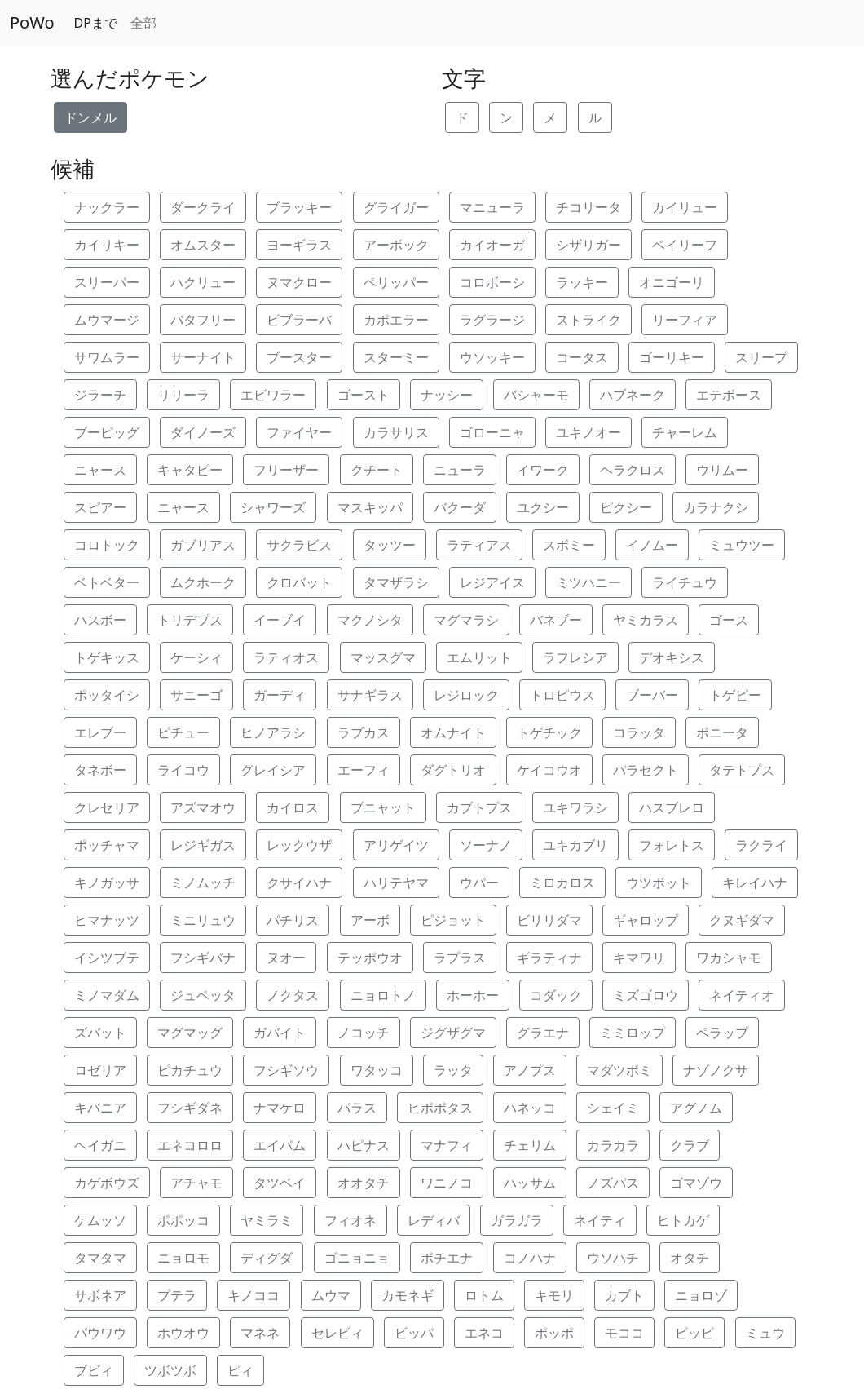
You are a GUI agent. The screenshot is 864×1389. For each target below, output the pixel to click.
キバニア (100, 1108)
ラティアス (479, 545)
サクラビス (299, 545)
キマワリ (639, 958)
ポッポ (554, 1333)
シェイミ (613, 1108)
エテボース (728, 395)
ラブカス (363, 732)
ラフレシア (575, 657)
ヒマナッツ (106, 920)
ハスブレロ (671, 807)
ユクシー (543, 507)
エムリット (479, 657)
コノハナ (530, 1258)
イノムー (652, 545)
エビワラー (273, 395)
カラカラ (613, 1145)
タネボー (100, 770)
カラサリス (396, 432)
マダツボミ (619, 1070)
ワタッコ (376, 1070)
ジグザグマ (453, 1033)
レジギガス (203, 845)
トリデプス (190, 620)
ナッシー (447, 395)
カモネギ (407, 1295)
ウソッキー (492, 357)
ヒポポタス (440, 1108)
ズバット (100, 1033)
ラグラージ (492, 320)
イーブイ (279, 620)
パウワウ (100, 1333)
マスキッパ (370, 507)
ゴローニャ (492, 432)
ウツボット (658, 882)
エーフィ (363, 770)
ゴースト (363, 395)
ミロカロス (562, 882)
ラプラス (460, 958)
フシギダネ (190, 1108)
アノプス (530, 1070)
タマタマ (100, 1258)
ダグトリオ (453, 770)
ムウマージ (106, 320)
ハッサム (530, 1183)
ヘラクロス (632, 470)
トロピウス (562, 695)
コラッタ (639, 732)
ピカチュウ (190, 1070)
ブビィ (93, 1370)
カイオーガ (492, 245)
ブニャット (383, 807)
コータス (582, 357)
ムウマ (330, 1295)
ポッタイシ (106, 695)
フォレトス (671, 845)
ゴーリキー (671, 357)
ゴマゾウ (696, 1183)
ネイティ (600, 1220)
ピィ (240, 1370)
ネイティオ (741, 995)
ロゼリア (100, 1070)
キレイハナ (754, 882)
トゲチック (549, 732)
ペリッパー (396, 282)
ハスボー (100, 620)
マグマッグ (190, 1033)
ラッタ (453, 1070)
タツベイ (279, 1183)
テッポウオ (370, 958)
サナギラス (370, 695)
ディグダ (266, 1258)
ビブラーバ (299, 320)
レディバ (434, 1220)
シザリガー (588, 245)
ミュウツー (741, 545)
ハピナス (363, 1145)
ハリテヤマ (396, 882)
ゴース (728, 620)
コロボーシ (492, 282)
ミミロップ (632, 1033)
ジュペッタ (203, 995)
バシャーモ (536, 395)
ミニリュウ (203, 920)
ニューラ (460, 470)
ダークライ (203, 207)
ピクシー (626, 507)
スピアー (100, 507)
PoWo (32, 22)
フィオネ (350, 1220)
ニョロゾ (701, 1295)
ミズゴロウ (645, 995)
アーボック (396, 245)
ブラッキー (299, 207)
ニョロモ (183, 1258)
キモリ (554, 1295)
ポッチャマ (106, 845)
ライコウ (183, 770)
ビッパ (414, 1333)
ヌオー (286, 958)
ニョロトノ (383, 995)
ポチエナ (447, 1258)
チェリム (530, 1145)
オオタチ (363, 1183)
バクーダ (460, 507)
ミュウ (765, 1333)
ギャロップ (645, 920)
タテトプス (741, 770)
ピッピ (694, 1333)
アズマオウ (203, 807)
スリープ (761, 357)
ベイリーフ (684, 245)
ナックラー (106, 207)
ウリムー (722, 470)
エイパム (279, 1145)
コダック (556, 995)
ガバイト (279, 1033)
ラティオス (286, 657)
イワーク (543, 470)
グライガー (396, 207)
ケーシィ (196, 657)
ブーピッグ (106, 432)
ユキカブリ (575, 845)
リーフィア (684, 320)
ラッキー (582, 282)
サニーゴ (196, 695)
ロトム (484, 1295)
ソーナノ (486, 845)
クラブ (689, 1145)
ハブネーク (632, 395)
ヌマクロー (299, 282)
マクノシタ (370, 620)
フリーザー (286, 470)
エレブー (100, 732)
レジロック (466, 695)
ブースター (299, 357)
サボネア (100, 1295)
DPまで (95, 23)
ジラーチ (100, 395)
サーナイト (203, 357)
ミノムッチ (203, 882)
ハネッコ (530, 1108)
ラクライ (761, 845)
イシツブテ (106, 958)
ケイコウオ (549, 770)
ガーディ (279, 695)
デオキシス (671, 657)
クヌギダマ (741, 920)
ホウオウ (183, 1333)
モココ (624, 1333)
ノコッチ (363, 1033)
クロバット (299, 582)
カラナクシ (715, 507)
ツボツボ (170, 1370)
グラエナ (543, 1033)
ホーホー (473, 995)
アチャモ (196, 1183)
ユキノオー (588, 432)
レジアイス (492, 582)
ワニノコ (447, 1183)
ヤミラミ (266, 1220)
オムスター (203, 245)
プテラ (176, 1295)
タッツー (390, 545)
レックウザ (299, 845)
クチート (376, 470)
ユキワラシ (575, 807)
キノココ (253, 1295)
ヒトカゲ (683, 1220)
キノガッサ (106, 882)
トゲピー (735, 695)
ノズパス (613, 1183)
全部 (143, 23)
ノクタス (293, 995)
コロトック (106, 545)
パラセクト (645, 770)
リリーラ (183, 395)
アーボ (370, 920)
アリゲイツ (396, 845)
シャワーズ (273, 507)
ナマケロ (279, 1108)
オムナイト (453, 732)
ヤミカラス (645, 620)
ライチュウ (684, 582)
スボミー (569, 545)
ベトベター (106, 582)
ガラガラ (517, 1220)
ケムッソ (100, 1220)
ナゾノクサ (715, 1070)
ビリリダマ (549, 920)
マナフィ (447, 1145)
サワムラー (106, 357)
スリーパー (106, 282)
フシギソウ (286, 1070)
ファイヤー (299, 432)
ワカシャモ (728, 958)
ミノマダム (106, 995)
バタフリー (203, 320)
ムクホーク (203, 582)
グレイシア (273, 770)
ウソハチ (613, 1258)
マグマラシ (466, 620)
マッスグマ (383, 657)
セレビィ (337, 1333)
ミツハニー (588, 582)
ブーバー (652, 695)
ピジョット (453, 920)
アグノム (696, 1108)
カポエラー (396, 320)
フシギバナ (203, 958)
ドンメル (90, 117)
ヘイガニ (100, 1145)
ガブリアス (203, 545)
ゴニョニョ (357, 1258)
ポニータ (722, 732)
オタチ (689, 1258)
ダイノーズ (203, 432)
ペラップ (722, 1033)
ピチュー (183, 732)
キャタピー (190, 470)
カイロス (293, 807)
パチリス (293, 920)
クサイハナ (299, 882)
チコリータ (588, 207)
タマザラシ (396, 582)
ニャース (100, 470)
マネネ (260, 1333)
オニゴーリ (671, 282)
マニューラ (492, 207)
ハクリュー (203, 282)
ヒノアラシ (273, 732)
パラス (357, 1108)
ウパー (479, 882)
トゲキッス (106, 657)
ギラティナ (549, 958)
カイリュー (684, 207)
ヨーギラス (299, 245)
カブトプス (479, 807)
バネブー (556, 620)
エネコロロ (190, 1145)
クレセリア (106, 807)
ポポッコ (183, 1220)
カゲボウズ (106, 1183)
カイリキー (106, 245)
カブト (624, 1295)
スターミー (396, 357)
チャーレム (684, 432)
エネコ (484, 1333)
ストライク (588, 320)
